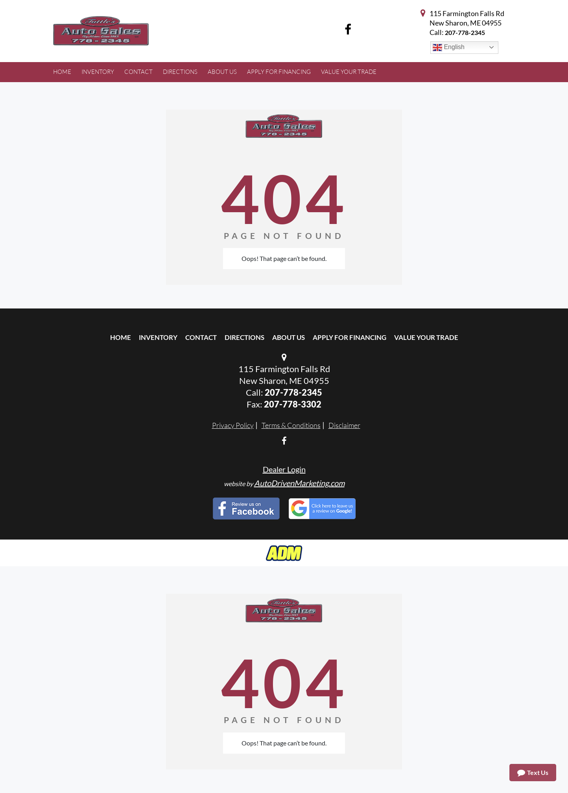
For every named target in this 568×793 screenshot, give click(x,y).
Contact (201, 337)
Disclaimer (344, 425)
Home (120, 337)
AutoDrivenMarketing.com (299, 483)
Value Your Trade (426, 337)
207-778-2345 (465, 32)
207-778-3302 (292, 404)
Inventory (158, 337)
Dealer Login (284, 469)
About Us (288, 337)
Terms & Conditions (291, 425)
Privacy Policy (233, 425)
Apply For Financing (349, 337)
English (449, 47)
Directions (244, 337)
